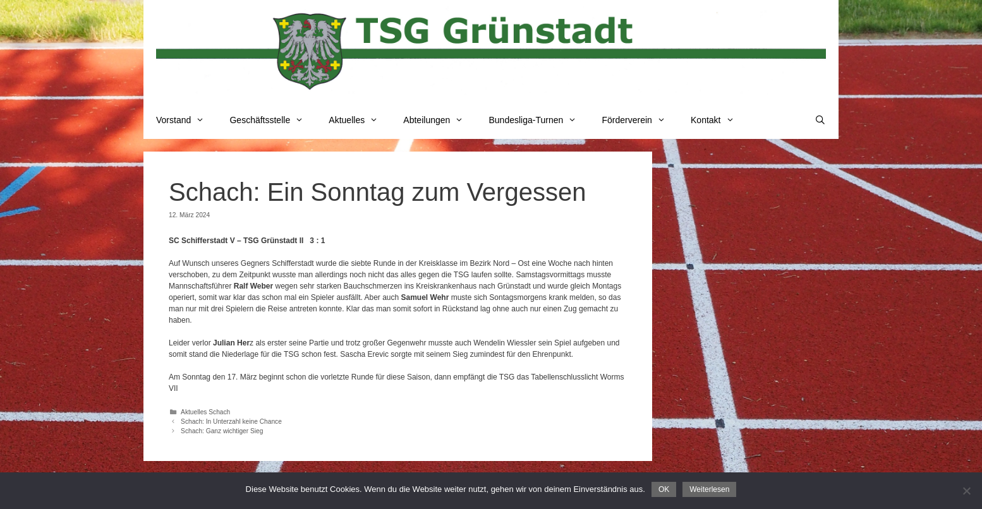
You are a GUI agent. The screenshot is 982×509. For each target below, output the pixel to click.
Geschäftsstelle (272, 120)
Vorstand (186, 120)
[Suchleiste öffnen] (820, 120)
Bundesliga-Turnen (539, 120)
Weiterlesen (709, 489)
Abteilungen (439, 120)
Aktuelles (360, 120)
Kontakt (719, 120)
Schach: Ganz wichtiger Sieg (222, 431)
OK (663, 489)
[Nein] (966, 490)
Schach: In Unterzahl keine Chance (231, 421)
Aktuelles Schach (205, 412)
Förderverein (640, 120)
